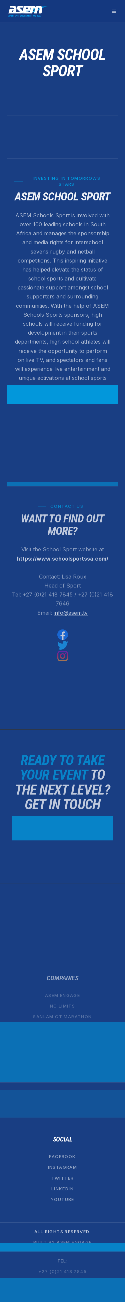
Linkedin (62, 1188)
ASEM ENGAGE (62, 995)
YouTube (62, 1199)
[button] (113, 11)
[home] (29, 11)
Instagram (62, 1167)
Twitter (62, 1178)
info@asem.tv (71, 612)
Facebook (62, 1156)
